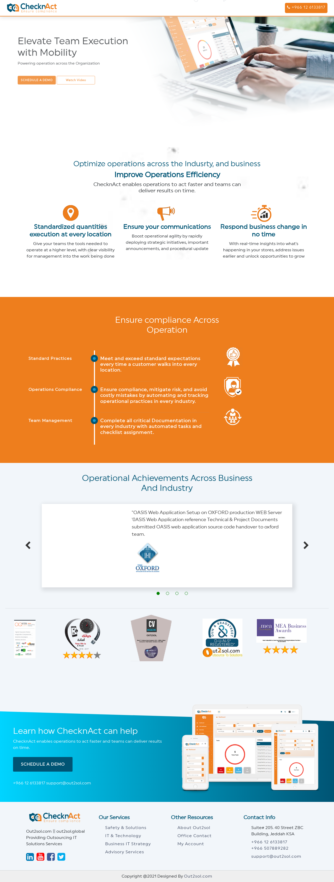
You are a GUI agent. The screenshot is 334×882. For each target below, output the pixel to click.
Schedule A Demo (43, 764)
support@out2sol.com (276, 856)
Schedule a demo (39, 79)
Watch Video (75, 79)
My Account (190, 844)
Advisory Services (124, 852)
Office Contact (194, 836)
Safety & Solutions (125, 828)
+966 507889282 (270, 848)
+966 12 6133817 (306, 7)
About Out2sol (193, 828)
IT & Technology (123, 836)
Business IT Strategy (128, 844)
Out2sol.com (198, 876)
